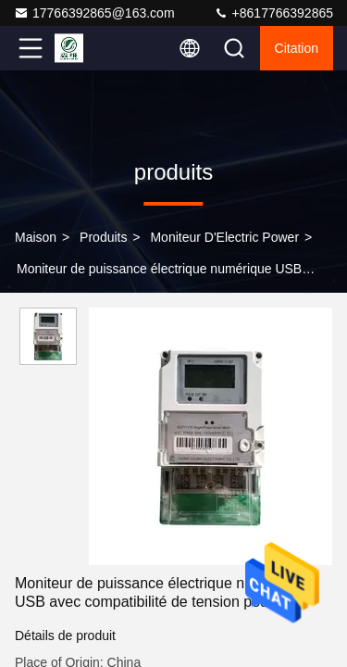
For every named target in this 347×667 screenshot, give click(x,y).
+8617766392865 (273, 13)
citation (296, 48)
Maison (35, 237)
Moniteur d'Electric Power (224, 237)
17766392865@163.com (94, 13)
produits (103, 237)
